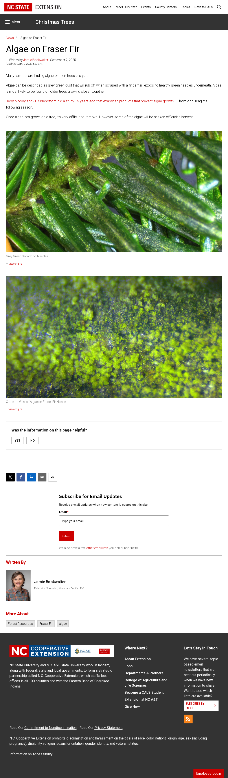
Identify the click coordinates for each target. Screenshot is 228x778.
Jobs (129, 666)
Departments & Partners (144, 673)
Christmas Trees (54, 22)
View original (16, 263)
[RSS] (188, 719)
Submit (67, 536)
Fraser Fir (46, 623)
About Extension (138, 659)
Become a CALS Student (144, 692)
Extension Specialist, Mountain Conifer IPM (59, 588)
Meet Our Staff (126, 7)
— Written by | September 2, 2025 (41, 60)
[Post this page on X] (10, 477)
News (10, 38)
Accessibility (43, 754)
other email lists (97, 548)
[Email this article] (42, 477)
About (107, 7)
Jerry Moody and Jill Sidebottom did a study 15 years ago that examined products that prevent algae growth (90, 101)
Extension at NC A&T (141, 699)
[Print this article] (52, 477)
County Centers (166, 7)
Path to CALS (204, 7)
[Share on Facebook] (21, 477)
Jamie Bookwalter (35, 60)
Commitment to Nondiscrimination (50, 728)
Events (146, 7)
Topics (185, 7)
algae (63, 623)
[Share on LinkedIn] (31, 477)
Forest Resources (20, 623)
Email (64, 512)
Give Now (132, 706)
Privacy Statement (108, 728)
